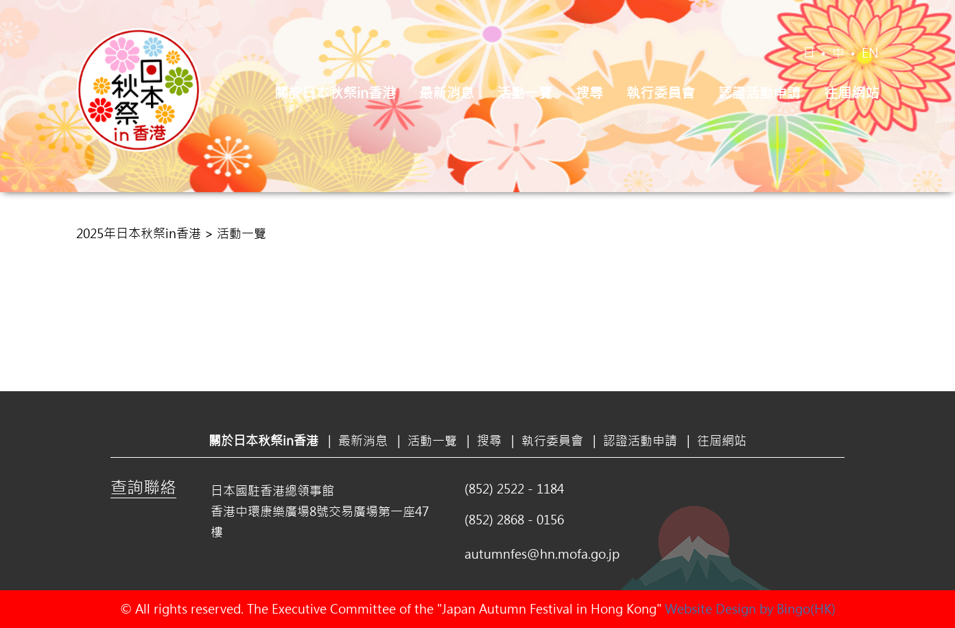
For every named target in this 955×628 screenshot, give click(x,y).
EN (870, 53)
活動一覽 (524, 92)
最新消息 (446, 92)
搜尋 (589, 92)
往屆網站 (851, 92)
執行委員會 (660, 92)
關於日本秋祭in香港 (335, 92)
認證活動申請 (759, 92)
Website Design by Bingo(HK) (750, 609)
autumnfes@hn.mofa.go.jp (542, 554)
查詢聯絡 (143, 487)
